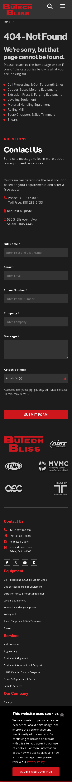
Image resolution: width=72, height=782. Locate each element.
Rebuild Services (13, 686)
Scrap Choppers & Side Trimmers (31, 114)
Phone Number (15, 290)
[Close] (62, 715)
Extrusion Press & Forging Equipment (35, 94)
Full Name (12, 244)
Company (11, 313)
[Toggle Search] (50, 6)
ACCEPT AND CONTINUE (36, 771)
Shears (13, 119)
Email (9, 267)
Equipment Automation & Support (23, 665)
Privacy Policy (36, 762)
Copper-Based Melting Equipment (32, 89)
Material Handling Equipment (29, 104)
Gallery (8, 702)
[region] (36, 743)
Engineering (10, 651)
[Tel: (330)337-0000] (17, 530)
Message (11, 336)
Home (6, 21)
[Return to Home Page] (19, 6)
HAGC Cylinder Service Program (22, 672)
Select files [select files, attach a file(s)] (61, 379)
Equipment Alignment (16, 658)
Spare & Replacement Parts (19, 679)
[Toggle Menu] (62, 6)
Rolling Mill (16, 109)
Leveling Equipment (22, 99)
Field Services (11, 644)
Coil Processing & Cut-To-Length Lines (36, 84)
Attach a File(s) (15, 369)
